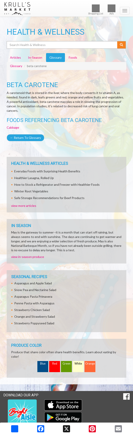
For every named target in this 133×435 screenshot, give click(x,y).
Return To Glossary (25, 138)
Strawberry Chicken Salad (32, 310)
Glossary (16, 66)
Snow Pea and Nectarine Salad (35, 290)
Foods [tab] (73, 57)
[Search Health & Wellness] (62, 45)
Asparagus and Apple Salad (33, 283)
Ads (111, 9)
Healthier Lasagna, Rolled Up (34, 178)
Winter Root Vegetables (31, 191)
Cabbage (13, 127)
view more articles (23, 206)
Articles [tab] (15, 57)
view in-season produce (27, 257)
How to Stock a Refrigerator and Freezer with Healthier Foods (57, 184)
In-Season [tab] (35, 57)
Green (66, 363)
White (78, 363)
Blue (43, 363)
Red (54, 363)
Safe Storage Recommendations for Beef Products (49, 198)
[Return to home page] (66, 8)
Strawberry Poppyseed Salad (34, 323)
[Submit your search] (121, 45)
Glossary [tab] (55, 57)
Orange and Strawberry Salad (34, 316)
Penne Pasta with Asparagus (34, 303)
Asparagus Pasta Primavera (33, 296)
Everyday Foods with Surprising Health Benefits (47, 171)
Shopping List (95, 9)
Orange (90, 363)
